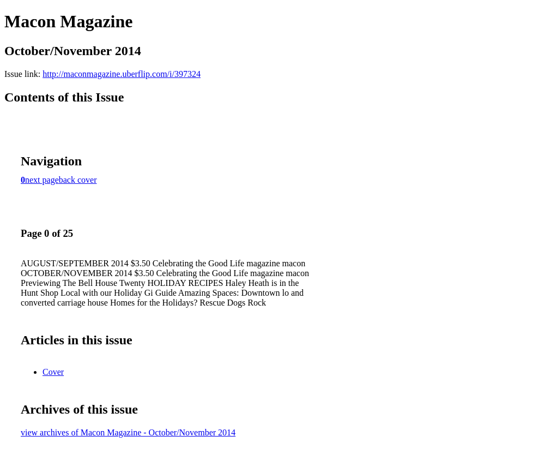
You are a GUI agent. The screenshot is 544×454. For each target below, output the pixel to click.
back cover (78, 179)
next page (42, 179)
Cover (53, 372)
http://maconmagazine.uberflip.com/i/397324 (122, 74)
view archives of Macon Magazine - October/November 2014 (128, 432)
